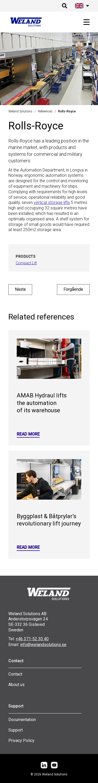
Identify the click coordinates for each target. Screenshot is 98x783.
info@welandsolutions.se (43, 644)
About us (16, 684)
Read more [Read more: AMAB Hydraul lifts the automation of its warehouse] (28, 434)
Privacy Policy (21, 740)
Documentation (22, 719)
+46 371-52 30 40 (32, 638)
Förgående (73, 289)
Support (15, 730)
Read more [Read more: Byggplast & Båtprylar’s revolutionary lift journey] (28, 547)
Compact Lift (26, 263)
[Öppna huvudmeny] (84, 22)
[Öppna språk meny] (81, 5)
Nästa (20, 289)
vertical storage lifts (52, 202)
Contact (15, 674)
